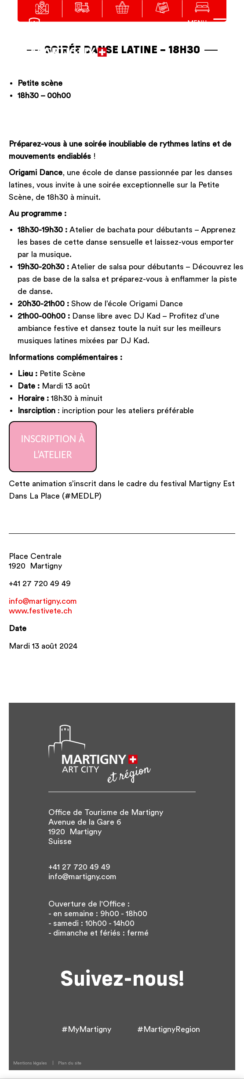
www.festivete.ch (40, 611)
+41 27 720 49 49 (40, 583)
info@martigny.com (43, 601)
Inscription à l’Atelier (52, 446)
